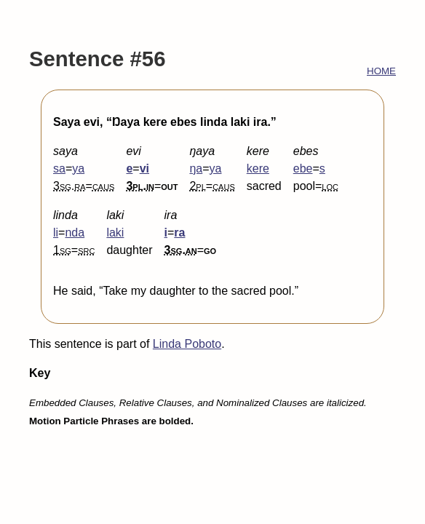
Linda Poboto (187, 344)
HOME (381, 71)
